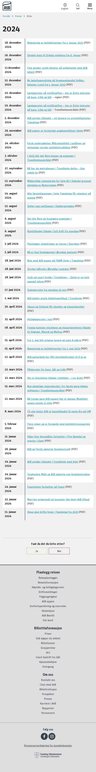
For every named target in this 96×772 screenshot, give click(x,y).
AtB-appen (48, 601)
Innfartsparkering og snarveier (48, 606)
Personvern (48, 713)
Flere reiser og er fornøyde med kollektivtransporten (58, 424)
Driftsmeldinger (48, 592)
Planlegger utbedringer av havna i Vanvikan (53, 243)
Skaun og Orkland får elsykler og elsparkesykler (56, 306)
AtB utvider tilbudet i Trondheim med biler (52, 461)
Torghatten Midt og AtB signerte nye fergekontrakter (58, 474)
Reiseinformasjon (48, 582)
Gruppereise (48, 647)
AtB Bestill (48, 615)
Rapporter (48, 708)
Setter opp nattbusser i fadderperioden (50, 206)
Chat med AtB (48, 684)
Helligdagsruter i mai (39, 319)
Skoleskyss (48, 610)
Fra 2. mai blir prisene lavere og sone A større (54, 340)
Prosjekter (48, 694)
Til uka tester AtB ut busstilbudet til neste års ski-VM (59, 411)
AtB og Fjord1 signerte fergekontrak (48, 449)
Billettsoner (48, 643)
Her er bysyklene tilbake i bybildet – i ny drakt (55, 378)
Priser (48, 633)
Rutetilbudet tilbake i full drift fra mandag (52, 231)
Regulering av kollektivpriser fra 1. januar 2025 (55, 42)
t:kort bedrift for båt (48, 657)
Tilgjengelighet (48, 596)
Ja (35, 551)
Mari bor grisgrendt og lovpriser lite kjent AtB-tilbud (58, 499)
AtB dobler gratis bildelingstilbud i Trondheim (54, 298)
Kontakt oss (48, 680)
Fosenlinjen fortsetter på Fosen (46, 486)
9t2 (48, 652)
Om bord (48, 620)
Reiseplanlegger (48, 577)
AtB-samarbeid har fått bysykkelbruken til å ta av (56, 357)
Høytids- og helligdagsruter (48, 587)
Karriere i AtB (48, 703)
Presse (48, 698)
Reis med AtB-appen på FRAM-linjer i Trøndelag (55, 260)
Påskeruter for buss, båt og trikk (46, 369)
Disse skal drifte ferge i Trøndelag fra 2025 (52, 512)
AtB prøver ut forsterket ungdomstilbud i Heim (55, 130)
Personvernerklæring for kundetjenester (48, 745)
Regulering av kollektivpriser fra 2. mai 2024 (53, 348)
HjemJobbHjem (48, 662)
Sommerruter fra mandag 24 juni (46, 290)
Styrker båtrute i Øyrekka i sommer (48, 269)
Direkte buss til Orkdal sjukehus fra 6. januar (54, 55)
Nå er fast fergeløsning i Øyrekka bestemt (52, 252)
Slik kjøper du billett (48, 638)
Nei (57, 551)
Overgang (48, 666)
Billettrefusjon (48, 689)
